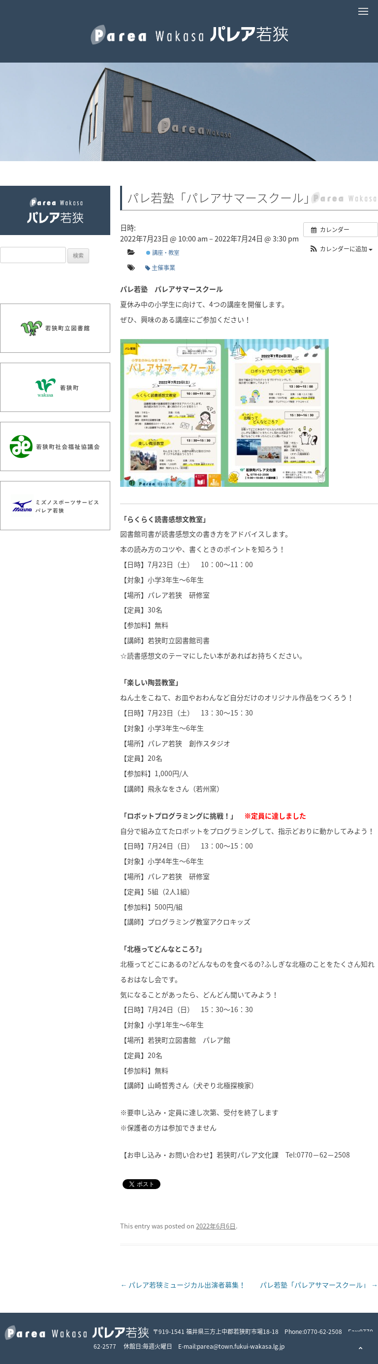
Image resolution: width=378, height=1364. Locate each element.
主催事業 (160, 267)
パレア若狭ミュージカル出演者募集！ (183, 1285)
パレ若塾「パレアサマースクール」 (319, 1285)
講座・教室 (162, 252)
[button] (341, 249)
